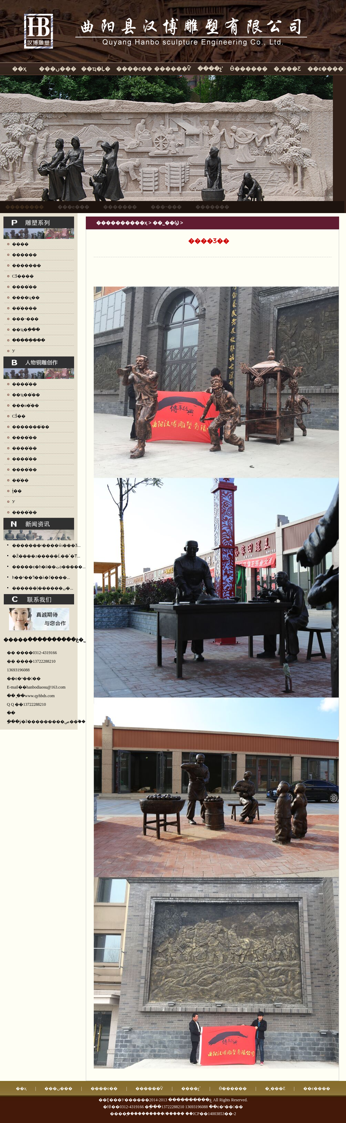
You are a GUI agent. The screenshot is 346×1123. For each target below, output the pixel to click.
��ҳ (19, 69)
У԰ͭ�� (13, 501)
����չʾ (210, 69)
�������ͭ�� (30, 426)
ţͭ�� (17, 491)
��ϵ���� (325, 69)
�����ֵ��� (28, 340)
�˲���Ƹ (287, 69)
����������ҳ (121, 222)
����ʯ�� (26, 297)
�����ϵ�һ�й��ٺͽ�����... (48, 566)
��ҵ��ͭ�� (26, 394)
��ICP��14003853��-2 (210, 1113)
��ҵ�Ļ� (96, 69)
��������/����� (159, 1113)
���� (20, 244)
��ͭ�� (20, 480)
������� (26, 265)
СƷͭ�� (19, 416)
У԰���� (13, 351)
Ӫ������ (248, 69)
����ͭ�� (24, 286)
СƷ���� (23, 276)
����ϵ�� (134, 69)
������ (24, 254)
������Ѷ (172, 69)
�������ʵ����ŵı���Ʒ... (46, 545)
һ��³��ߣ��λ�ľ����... (41, 577)
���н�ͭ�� (25, 405)
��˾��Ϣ (166, 222)
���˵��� (25, 319)
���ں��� (57, 69)
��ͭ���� (24, 308)
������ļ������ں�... (42, 588)
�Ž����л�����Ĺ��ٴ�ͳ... (46, 556)
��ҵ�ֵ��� (26, 329)
